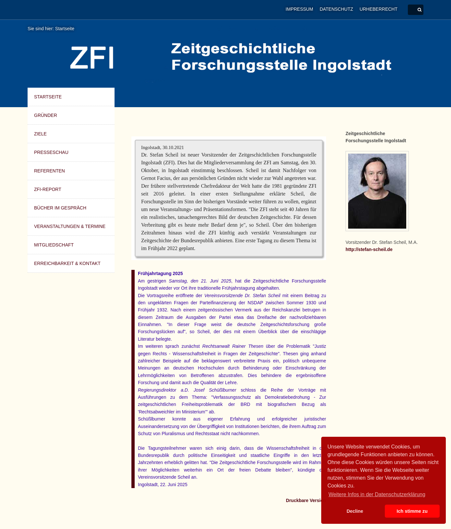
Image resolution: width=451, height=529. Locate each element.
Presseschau (51, 152)
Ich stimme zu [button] (412, 511)
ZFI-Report (47, 189)
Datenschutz (336, 9)
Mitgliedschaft (54, 244)
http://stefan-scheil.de (369, 249)
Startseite (64, 28)
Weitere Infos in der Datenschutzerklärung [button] (376, 494)
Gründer (45, 115)
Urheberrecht (378, 9)
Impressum (299, 9)
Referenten (49, 170)
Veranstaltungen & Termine (69, 226)
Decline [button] (355, 511)
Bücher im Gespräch (60, 207)
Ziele (40, 133)
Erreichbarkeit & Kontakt (67, 263)
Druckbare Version (306, 500)
